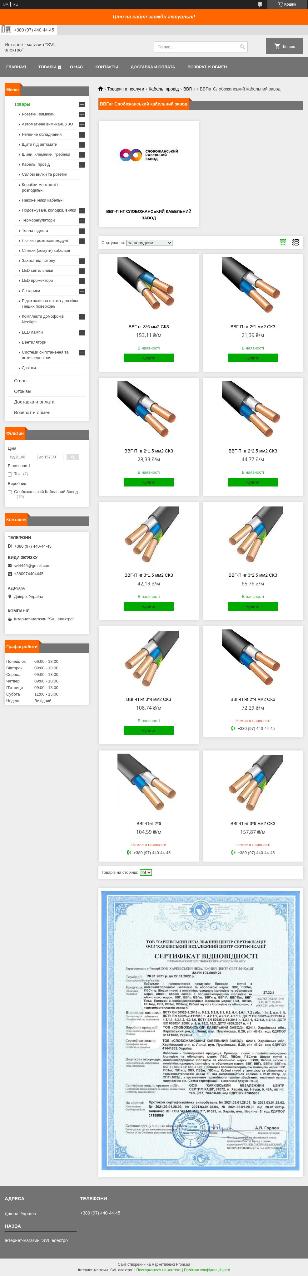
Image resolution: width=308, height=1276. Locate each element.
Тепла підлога (35, 230)
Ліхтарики (31, 290)
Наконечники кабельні (42, 200)
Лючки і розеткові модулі (45, 240)
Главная (16, 67)
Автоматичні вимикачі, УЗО (47, 124)
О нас (76, 67)
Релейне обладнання (42, 134)
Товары (47, 67)
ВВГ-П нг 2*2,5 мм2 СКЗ (253, 450)
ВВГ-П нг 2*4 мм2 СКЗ (253, 699)
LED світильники (37, 270)
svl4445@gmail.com (32, 565)
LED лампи (32, 332)
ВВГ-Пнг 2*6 (149, 823)
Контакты (107, 67)
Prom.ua (183, 1264)
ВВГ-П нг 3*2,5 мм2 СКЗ (253, 575)
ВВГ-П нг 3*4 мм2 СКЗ (148, 699)
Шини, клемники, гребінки (46, 154)
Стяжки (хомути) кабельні (46, 250)
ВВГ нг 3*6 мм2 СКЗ (149, 326)
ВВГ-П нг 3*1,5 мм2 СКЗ (148, 575)
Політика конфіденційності (207, 1270)
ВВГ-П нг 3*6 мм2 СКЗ (253, 823)
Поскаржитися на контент (159, 1270)
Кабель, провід (164, 88)
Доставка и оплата (153, 67)
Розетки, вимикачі (38, 114)
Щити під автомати (39, 144)
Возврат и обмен (207, 67)
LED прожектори (37, 280)
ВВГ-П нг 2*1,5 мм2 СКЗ (148, 450)
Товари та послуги (125, 88)
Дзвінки (29, 367)
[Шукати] (242, 47)
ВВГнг (189, 88)
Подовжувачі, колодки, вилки (49, 210)
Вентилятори (34, 342)
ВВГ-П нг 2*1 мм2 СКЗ (253, 326)
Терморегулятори (38, 220)
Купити (149, 358)
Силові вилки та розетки (44, 174)
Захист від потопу (38, 260)
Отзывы (22, 391)
